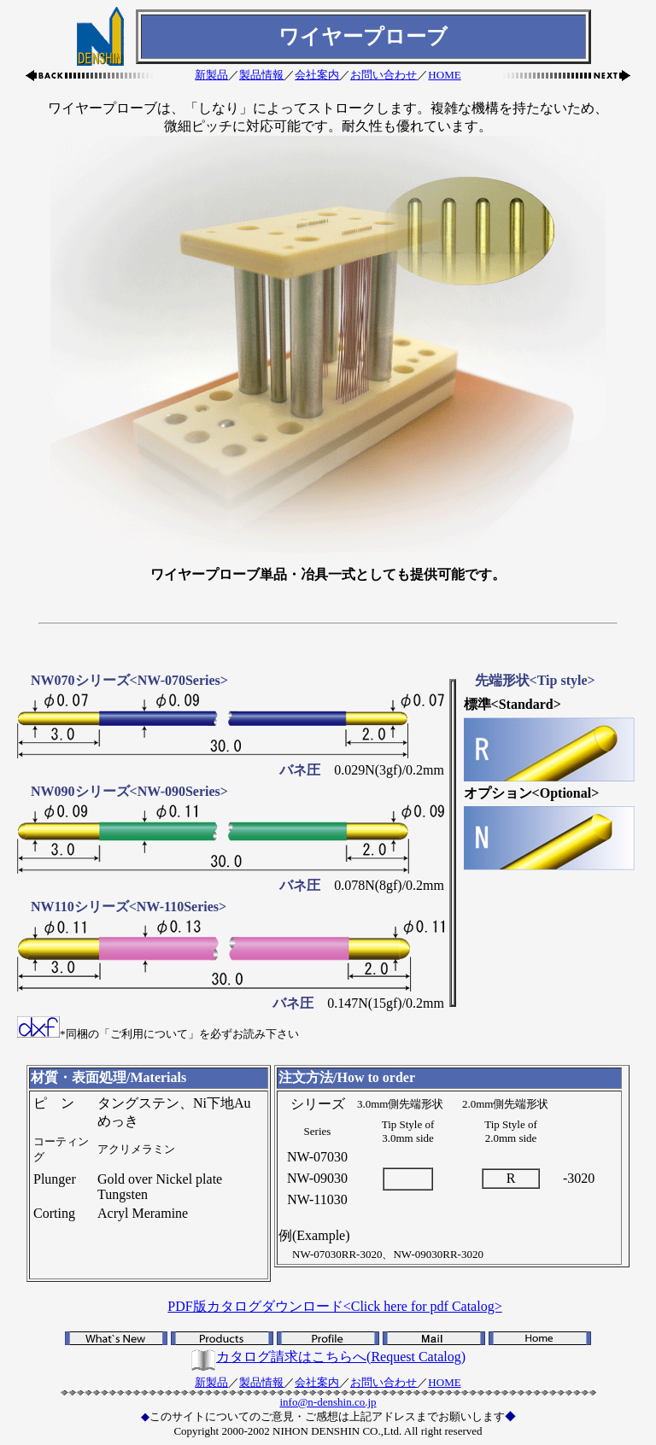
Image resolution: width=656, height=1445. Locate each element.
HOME (444, 74)
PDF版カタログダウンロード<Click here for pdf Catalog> (334, 1306)
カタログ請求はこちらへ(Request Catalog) (328, 1356)
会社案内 (317, 74)
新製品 (211, 74)
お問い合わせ (383, 74)
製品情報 (261, 74)
